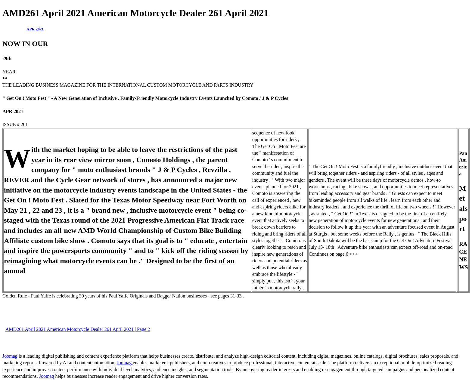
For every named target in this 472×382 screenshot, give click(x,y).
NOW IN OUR (25, 44)
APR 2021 (35, 29)
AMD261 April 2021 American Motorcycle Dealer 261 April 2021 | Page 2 (77, 329)
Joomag (10, 356)
